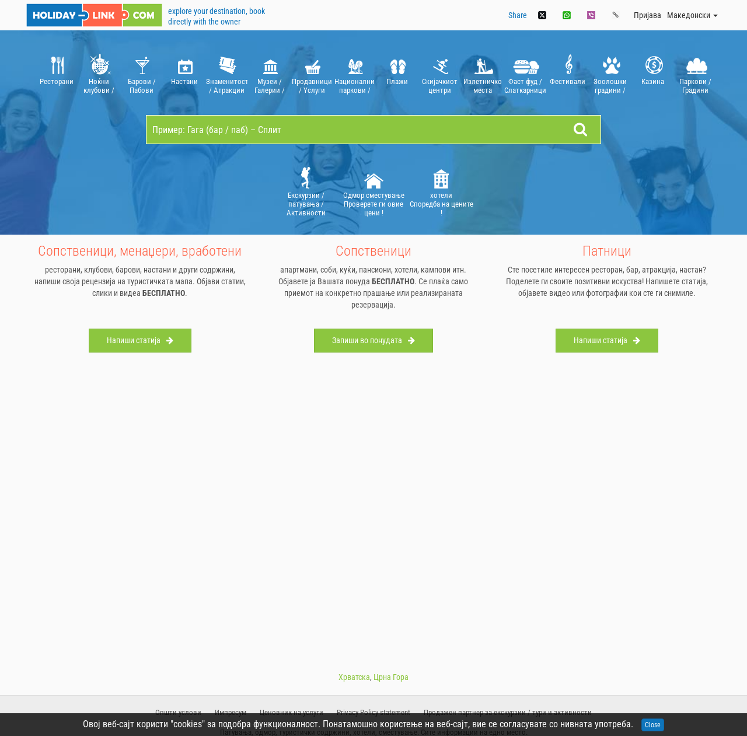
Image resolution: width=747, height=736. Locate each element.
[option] (56, 73)
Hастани (184, 73)
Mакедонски (692, 15)
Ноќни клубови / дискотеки (99, 73)
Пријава (647, 15)
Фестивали (567, 73)
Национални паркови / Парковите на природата (354, 73)
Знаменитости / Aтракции (226, 73)
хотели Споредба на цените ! (441, 191)
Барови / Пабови (141, 73)
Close (653, 725)
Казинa (652, 73)
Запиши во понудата (373, 340)
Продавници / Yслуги (312, 73)
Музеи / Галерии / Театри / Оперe (269, 73)
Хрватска (354, 677)
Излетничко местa (482, 73)
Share (517, 15)
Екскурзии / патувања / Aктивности (306, 191)
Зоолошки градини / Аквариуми (610, 73)
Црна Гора (391, 677)
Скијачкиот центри (439, 73)
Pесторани (56, 73)
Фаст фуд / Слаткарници (525, 73)
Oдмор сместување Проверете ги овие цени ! (373, 191)
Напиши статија (140, 340)
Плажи (397, 73)
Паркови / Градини (695, 73)
